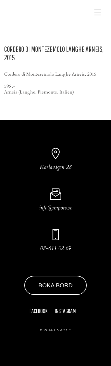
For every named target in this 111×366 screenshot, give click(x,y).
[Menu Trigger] (97, 12)
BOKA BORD (55, 285)
